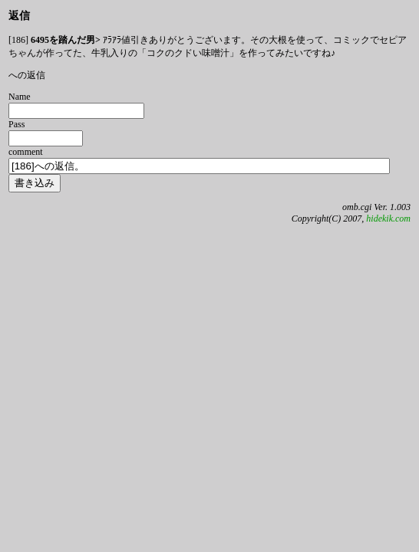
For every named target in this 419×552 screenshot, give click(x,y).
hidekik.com (388, 218)
